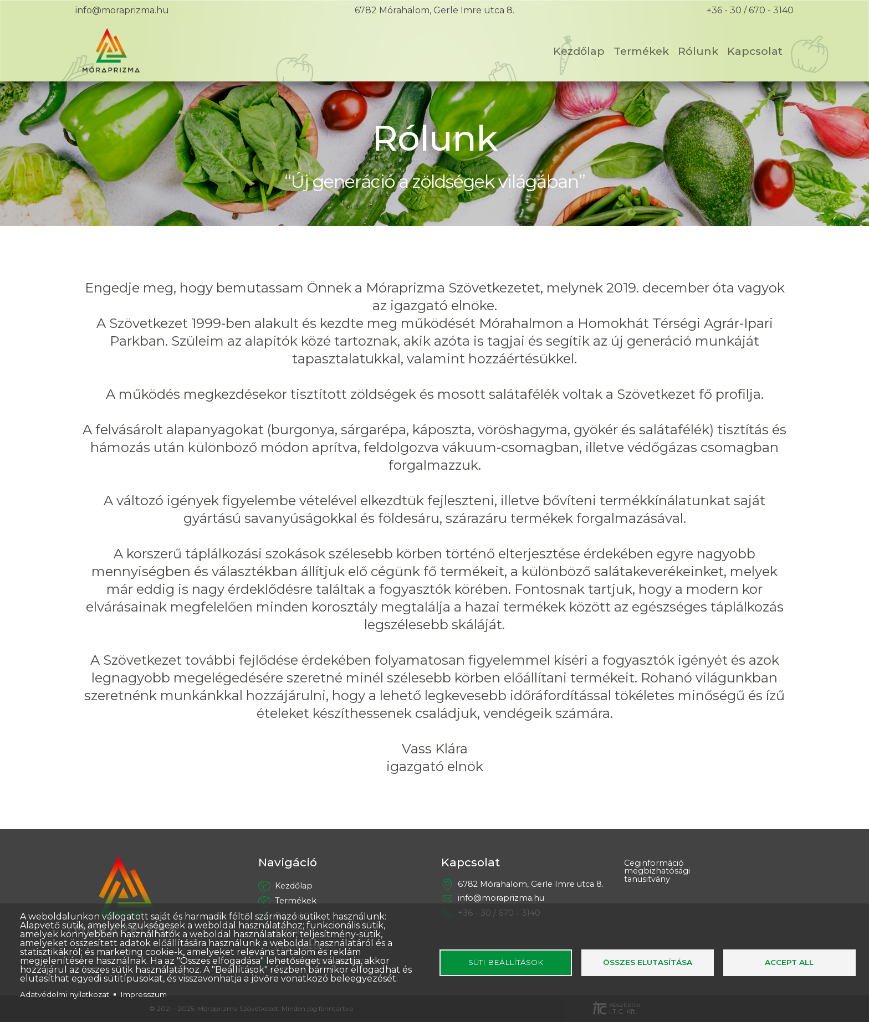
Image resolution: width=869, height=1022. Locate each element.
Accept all (789, 962)
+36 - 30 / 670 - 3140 (750, 10)
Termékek (641, 51)
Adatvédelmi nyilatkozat (64, 994)
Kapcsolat (755, 51)
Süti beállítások (505, 962)
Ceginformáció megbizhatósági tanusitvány (657, 871)
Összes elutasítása (647, 962)
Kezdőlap (579, 51)
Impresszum (143, 994)
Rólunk (698, 51)
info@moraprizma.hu (122, 10)
